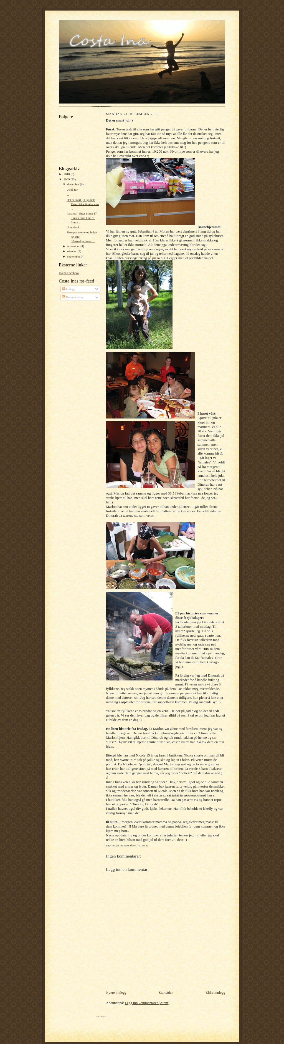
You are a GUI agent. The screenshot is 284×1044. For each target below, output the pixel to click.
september (74, 256)
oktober (72, 251)
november (73, 246)
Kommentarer (72, 297)
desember (73, 184)
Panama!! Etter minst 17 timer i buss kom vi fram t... (82, 218)
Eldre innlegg (215, 992)
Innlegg (68, 289)
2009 (67, 179)
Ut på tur (72, 189)
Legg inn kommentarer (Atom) (147, 1003)
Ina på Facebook (69, 272)
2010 (67, 174)
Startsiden (166, 992)
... (68, 194)
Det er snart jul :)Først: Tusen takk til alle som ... (83, 204)
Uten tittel (73, 227)
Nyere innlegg (116, 992)
